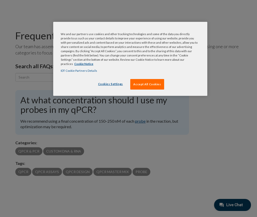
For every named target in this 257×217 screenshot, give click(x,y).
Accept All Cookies (147, 84)
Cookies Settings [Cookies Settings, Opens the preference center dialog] (110, 84)
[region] (130, 59)
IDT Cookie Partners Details (79, 70)
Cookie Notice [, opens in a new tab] (83, 63)
